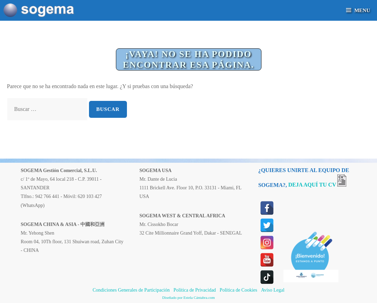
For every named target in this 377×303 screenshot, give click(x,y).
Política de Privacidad (194, 290)
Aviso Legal (273, 290)
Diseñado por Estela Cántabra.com (188, 297)
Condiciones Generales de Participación (131, 290)
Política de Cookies (238, 290)
